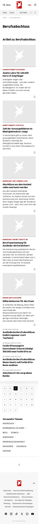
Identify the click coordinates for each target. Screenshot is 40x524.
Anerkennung (8, 423)
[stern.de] (19, 4)
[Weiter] (35, 12)
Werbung (7, 503)
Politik (5, 17)
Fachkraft (7, 450)
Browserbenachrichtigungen (23, 507)
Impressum (7, 491)
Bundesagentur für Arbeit (13, 428)
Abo (29, 5)
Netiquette (8, 500)
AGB (28, 494)
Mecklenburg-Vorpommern (14, 441)
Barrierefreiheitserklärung (23, 491)
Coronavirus (21, 446)
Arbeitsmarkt (8, 437)
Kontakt (8, 507)
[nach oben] (34, 483)
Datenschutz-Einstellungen (22, 503)
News (5, 13)
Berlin (5, 432)
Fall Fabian (23, 13)
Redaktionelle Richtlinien (15, 494)
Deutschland (8, 446)
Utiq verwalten (27, 497)
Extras (12, 13)
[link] (35, 5)
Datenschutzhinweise (11, 497)
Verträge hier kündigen (23, 500)
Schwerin (14, 432)
